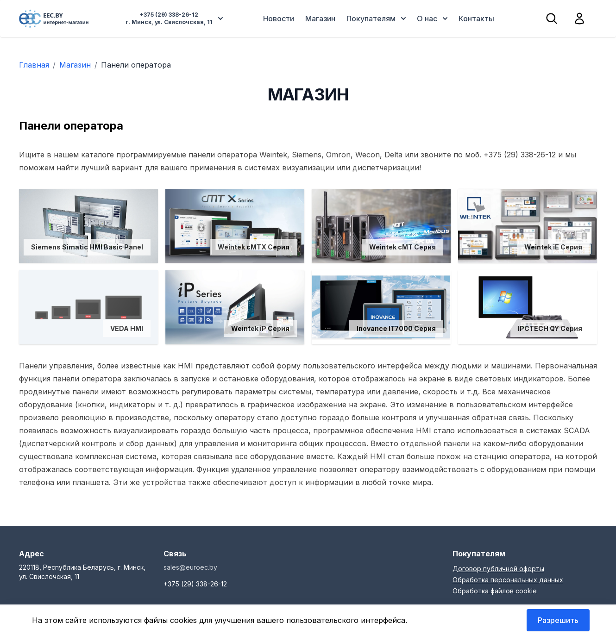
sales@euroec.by (190, 567)
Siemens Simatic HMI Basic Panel (87, 247)
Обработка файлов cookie (495, 591)
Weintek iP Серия (260, 328)
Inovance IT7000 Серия (396, 328)
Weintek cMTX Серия (253, 247)
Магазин (320, 18)
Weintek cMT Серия (402, 247)
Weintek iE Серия (553, 247)
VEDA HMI (126, 328)
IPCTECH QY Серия (550, 328)
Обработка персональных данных (508, 580)
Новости (278, 18)
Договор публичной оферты (498, 569)
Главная (34, 64)
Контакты (476, 18)
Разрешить (558, 620)
